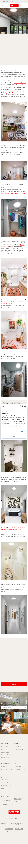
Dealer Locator (5, 757)
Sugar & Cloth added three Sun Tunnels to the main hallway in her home (13, 529)
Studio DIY (4, 303)
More (22, 431)
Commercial (18, 798)
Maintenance (5, 772)
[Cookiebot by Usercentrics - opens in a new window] (20, 406)
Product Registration (7, 769)
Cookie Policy (19, 828)
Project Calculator (6, 746)
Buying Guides (5, 752)
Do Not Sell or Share (18, 831)
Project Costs (5, 749)
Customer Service (6, 783)
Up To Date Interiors (11, 93)
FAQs (2, 788)
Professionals (18, 802)
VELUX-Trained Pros (19, 769)
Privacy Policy (9, 828)
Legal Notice (7, 831)
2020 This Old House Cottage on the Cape (13, 193)
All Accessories (18, 749)
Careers (16, 772)
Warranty (4, 766)
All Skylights (18, 746)
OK (14, 436)
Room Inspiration (6, 755)
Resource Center (6, 785)
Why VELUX (17, 766)
